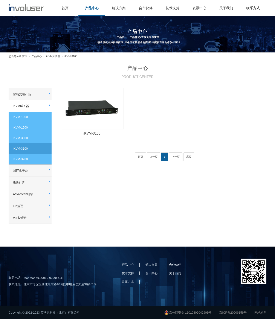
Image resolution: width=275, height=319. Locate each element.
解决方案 (119, 8)
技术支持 (172, 8)
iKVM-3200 (20, 159)
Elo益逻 (18, 206)
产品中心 (92, 8)
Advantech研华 (23, 194)
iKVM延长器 (53, 56)
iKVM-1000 (20, 117)
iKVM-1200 (20, 127)
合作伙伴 (146, 8)
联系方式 (253, 8)
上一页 (153, 156)
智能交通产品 (22, 94)
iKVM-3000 (20, 138)
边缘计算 (19, 182)
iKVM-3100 (70, 56)
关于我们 (226, 8)
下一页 (176, 156)
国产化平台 (20, 170)
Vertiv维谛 (19, 217)
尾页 (188, 156)
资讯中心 (199, 8)
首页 (65, 8)
